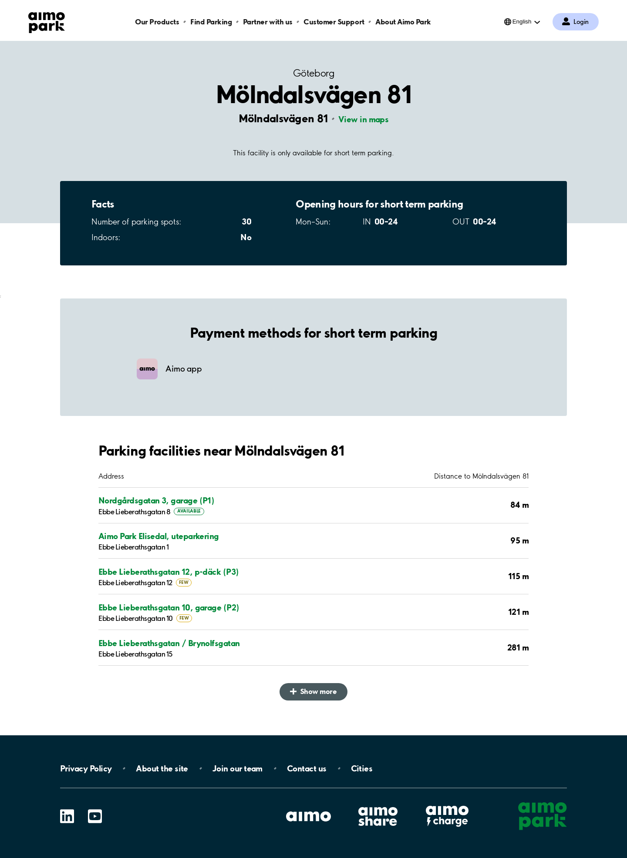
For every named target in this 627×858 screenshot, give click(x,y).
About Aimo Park (403, 21)
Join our (237, 768)
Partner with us (268, 21)
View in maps (363, 119)
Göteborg (313, 73)
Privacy (85, 768)
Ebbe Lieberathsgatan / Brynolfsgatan (169, 643)
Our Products (157, 21)
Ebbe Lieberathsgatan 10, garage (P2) (168, 607)
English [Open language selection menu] (522, 21)
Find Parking (211, 21)
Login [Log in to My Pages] (581, 22)
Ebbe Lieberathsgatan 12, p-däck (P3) (168, 571)
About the (162, 768)
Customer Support (333, 21)
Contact (307, 768)
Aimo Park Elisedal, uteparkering (158, 536)
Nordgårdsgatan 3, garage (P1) (156, 500)
